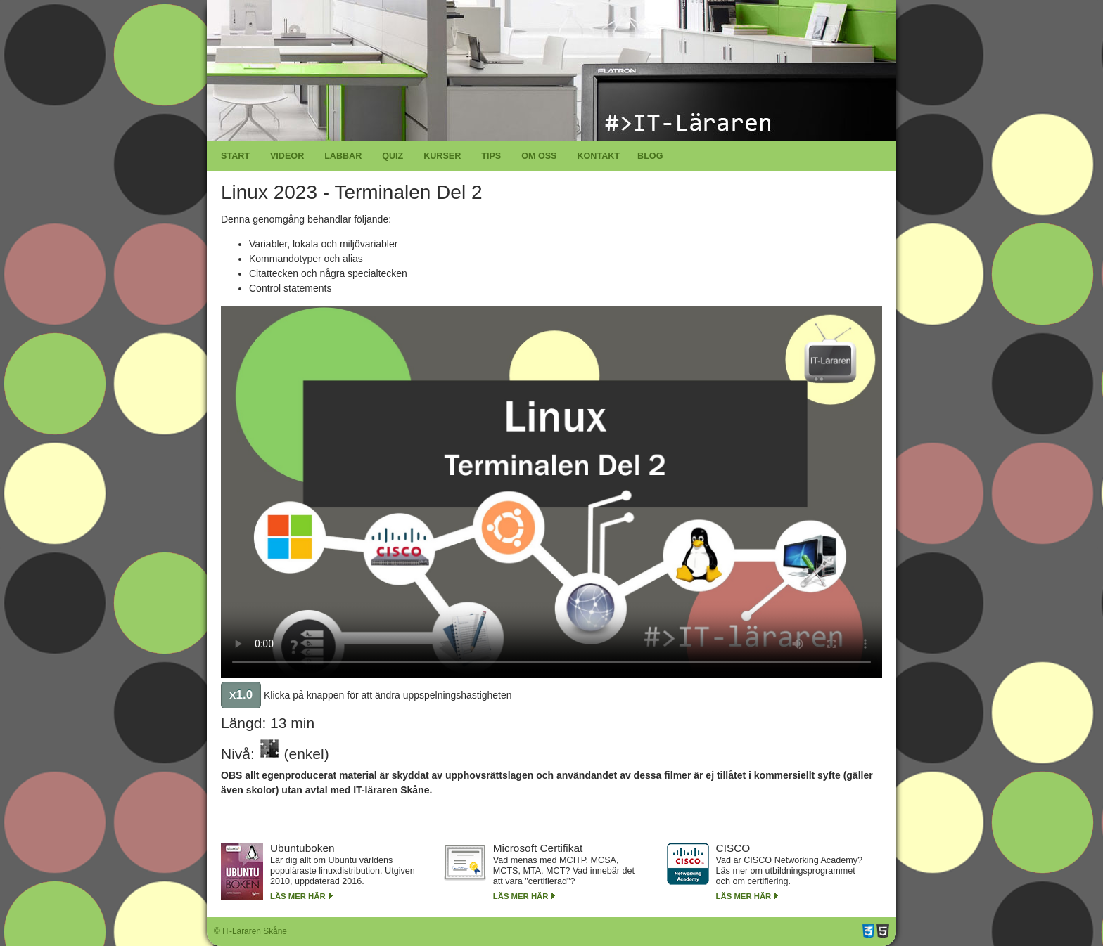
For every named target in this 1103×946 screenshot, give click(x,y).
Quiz (392, 156)
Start (235, 156)
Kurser (442, 156)
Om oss (538, 156)
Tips (491, 156)
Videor (287, 156)
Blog (650, 156)
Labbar (343, 156)
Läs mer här (298, 896)
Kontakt (598, 156)
